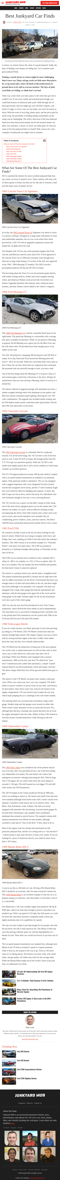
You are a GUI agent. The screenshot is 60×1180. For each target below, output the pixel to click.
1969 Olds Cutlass (13, 767)
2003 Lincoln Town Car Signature (16, 146)
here (12, 1123)
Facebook (6, 1127)
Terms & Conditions (34, 1169)
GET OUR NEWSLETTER (50, 3)
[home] (16, 3)
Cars (15, 8)
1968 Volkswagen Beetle (14, 156)
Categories (21, 1103)
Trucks (21, 8)
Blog (44, 8)
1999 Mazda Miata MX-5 (14, 161)
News (26, 8)
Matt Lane (17, 22)
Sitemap (15, 1169)
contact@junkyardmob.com (36, 1178)
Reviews (38, 8)
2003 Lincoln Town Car (22, 232)
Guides (32, 8)
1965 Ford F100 (11, 154)
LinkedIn (20, 1127)
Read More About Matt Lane (30, 1039)
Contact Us (38, 1103)
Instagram (13, 1127)
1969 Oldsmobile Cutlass (14, 159)
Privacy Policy (23, 1169)
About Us (30, 1103)
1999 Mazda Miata (13, 895)
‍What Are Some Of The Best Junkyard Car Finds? (19, 144)
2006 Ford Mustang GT (13, 149)
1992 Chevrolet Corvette (13, 151)
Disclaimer (44, 1169)
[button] (2, 3)
